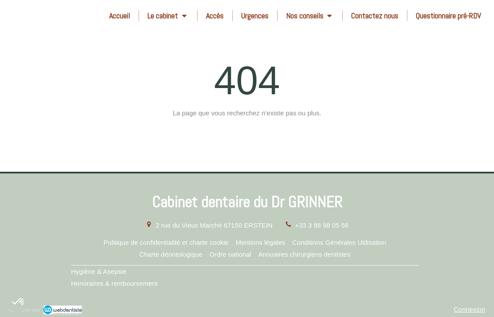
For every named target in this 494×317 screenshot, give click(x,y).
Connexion (469, 309)
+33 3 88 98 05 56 (321, 225)
